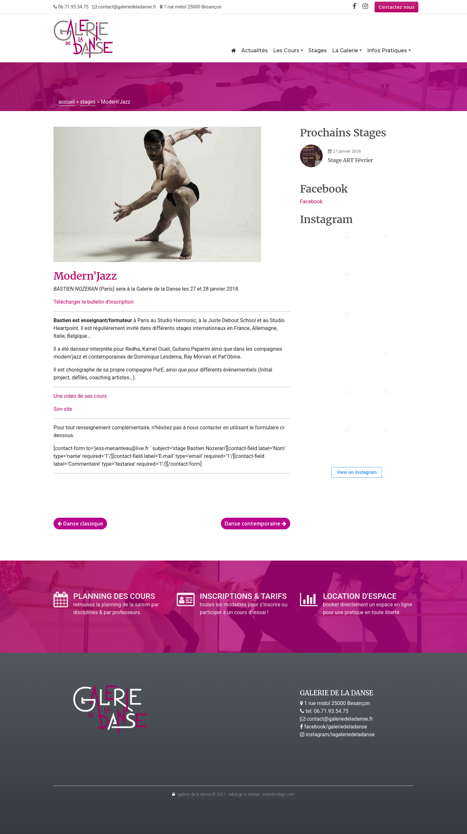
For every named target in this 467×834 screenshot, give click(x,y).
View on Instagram (357, 472)
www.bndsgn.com (278, 794)
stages (88, 102)
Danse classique (80, 523)
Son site (63, 409)
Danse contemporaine (255, 523)
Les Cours (286, 50)
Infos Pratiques (387, 50)
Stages (317, 50)
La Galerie (345, 50)
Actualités (254, 50)
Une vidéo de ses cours (80, 396)
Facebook (311, 201)
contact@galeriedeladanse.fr (124, 6)
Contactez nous (396, 7)
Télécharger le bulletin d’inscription (94, 302)
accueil (66, 102)
